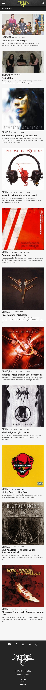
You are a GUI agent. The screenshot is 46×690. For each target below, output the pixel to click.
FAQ (23, 682)
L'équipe (23, 679)
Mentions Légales (23, 675)
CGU (23, 677)
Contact (23, 684)
